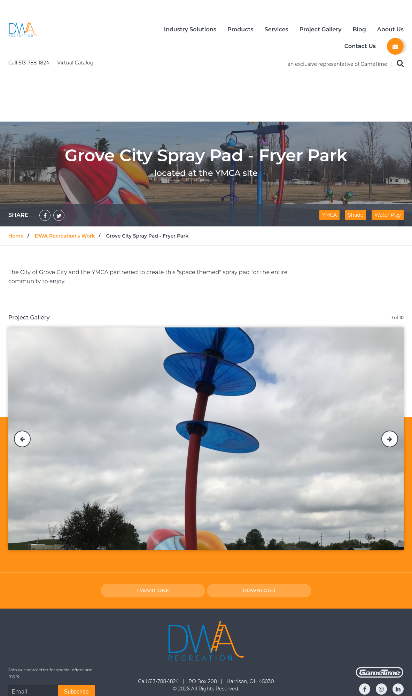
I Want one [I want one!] (153, 535)
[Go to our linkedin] (398, 633)
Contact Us (360, 46)
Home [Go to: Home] (16, 180)
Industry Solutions (190, 29)
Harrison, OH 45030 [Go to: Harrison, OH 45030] (250, 625)
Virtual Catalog (75, 7)
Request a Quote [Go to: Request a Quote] (68, 680)
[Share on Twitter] (58, 159)
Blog (359, 29)
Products (240, 29)
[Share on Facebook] (44, 159)
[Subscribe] (76, 636)
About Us (390, 29)
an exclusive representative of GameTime (338, 8)
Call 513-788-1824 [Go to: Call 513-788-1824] (159, 625)
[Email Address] (33, 636)
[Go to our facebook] (364, 633)
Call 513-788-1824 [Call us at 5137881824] (29, 7)
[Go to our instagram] (381, 633)
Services (276, 29)
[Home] (23, 29)
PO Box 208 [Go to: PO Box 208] (203, 625)
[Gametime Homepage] (380, 620)
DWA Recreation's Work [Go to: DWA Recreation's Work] (65, 180)
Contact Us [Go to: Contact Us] (206, 680)
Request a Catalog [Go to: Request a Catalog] (343, 680)
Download (259, 535)
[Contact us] (395, 46)
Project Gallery (321, 29)
